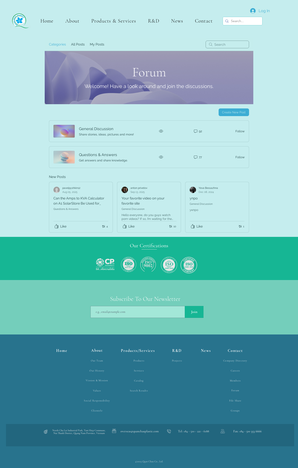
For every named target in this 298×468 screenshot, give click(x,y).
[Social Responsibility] (97, 401)
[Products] (139, 361)
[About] (97, 351)
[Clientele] (97, 411)
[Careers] (235, 371)
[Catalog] (139, 381)
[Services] (139, 371)
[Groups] (235, 411)
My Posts (97, 44)
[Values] (97, 391)
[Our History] (97, 371)
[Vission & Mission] (97, 380)
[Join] (194, 312)
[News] (206, 351)
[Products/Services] (138, 351)
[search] (227, 44)
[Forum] (235, 390)
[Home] (62, 351)
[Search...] (242, 21)
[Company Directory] (235, 361)
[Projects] (177, 361)
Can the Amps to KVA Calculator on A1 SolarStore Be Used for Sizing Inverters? (78, 203)
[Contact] (235, 351)
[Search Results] (139, 391)
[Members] (235, 381)
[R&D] (177, 351)
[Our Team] (97, 361)
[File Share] (235, 401)
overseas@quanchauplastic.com (139, 431)
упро (194, 198)
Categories (57, 44)
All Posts (78, 44)
